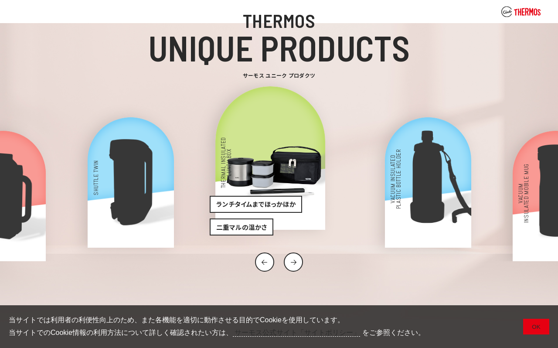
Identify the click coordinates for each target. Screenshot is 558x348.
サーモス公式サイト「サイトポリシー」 (296, 332)
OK (536, 327)
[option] (279, 164)
